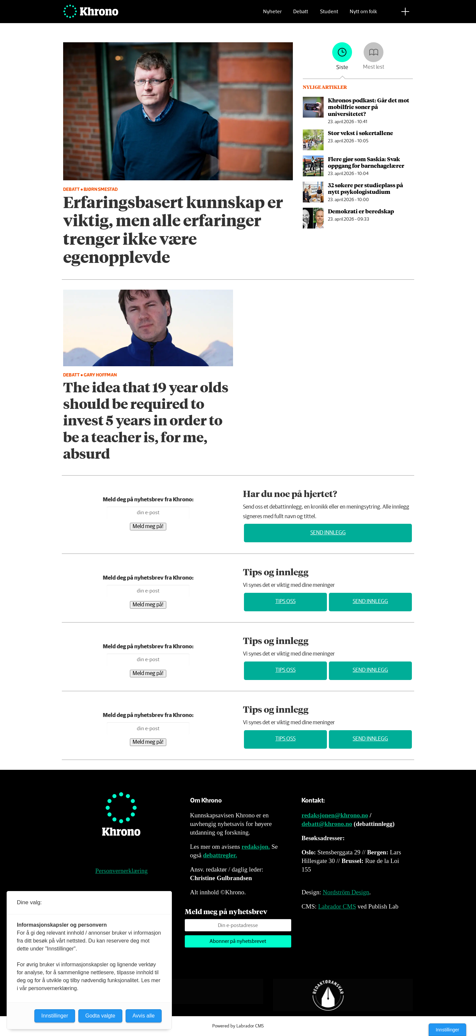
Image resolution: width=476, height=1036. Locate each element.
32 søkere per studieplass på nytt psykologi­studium (365, 188)
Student (329, 15)
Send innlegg (328, 533)
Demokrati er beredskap (361, 211)
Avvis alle (144, 1015)
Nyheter (272, 15)
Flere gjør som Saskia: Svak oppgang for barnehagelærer (366, 162)
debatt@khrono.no (326, 823)
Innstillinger (447, 1029)
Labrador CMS (337, 906)
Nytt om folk (363, 15)
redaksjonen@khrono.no (334, 815)
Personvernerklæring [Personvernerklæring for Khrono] (121, 870)
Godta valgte (100, 1015)
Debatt (300, 15)
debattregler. (220, 855)
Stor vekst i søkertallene (360, 133)
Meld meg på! (148, 526)
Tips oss (285, 601)
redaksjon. (256, 846)
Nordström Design (346, 892)
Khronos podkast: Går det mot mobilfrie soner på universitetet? (368, 107)
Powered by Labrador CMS (238, 1026)
